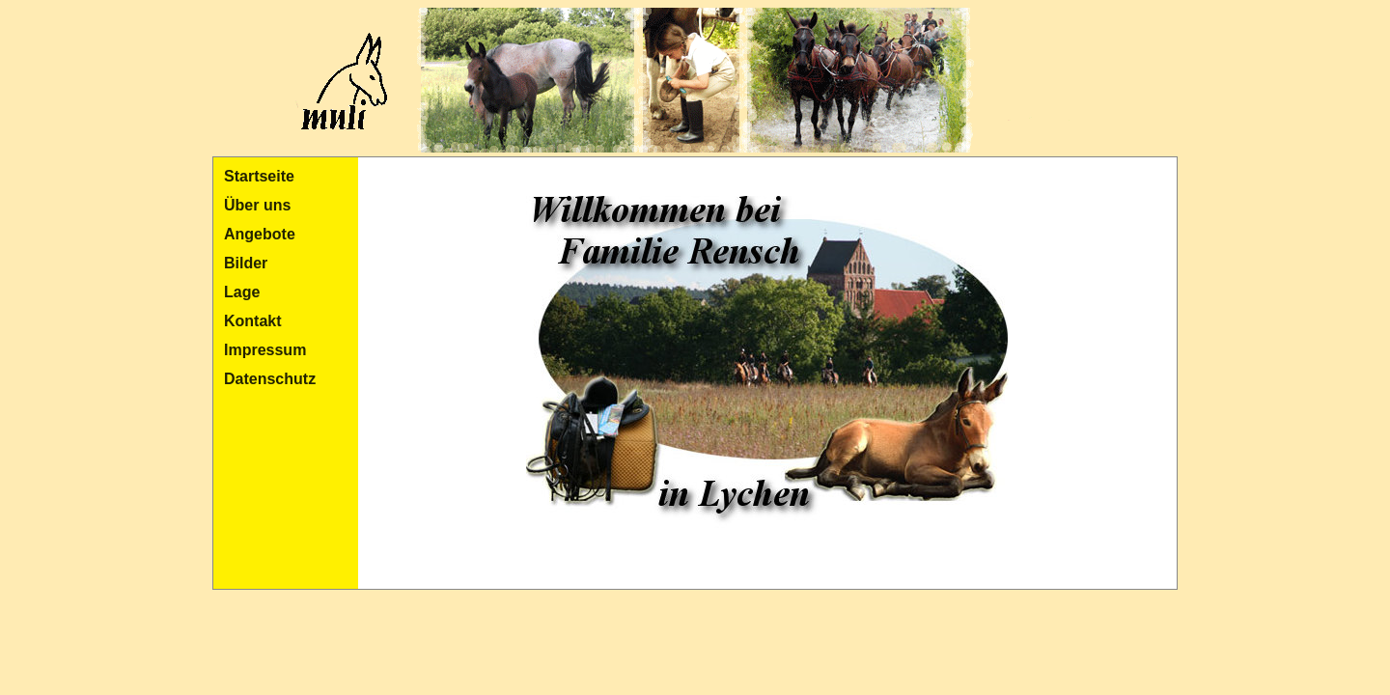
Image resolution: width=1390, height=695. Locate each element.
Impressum (265, 350)
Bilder (245, 263)
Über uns (257, 205)
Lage (242, 292)
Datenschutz (270, 379)
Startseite (259, 176)
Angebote (259, 234)
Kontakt (253, 321)
